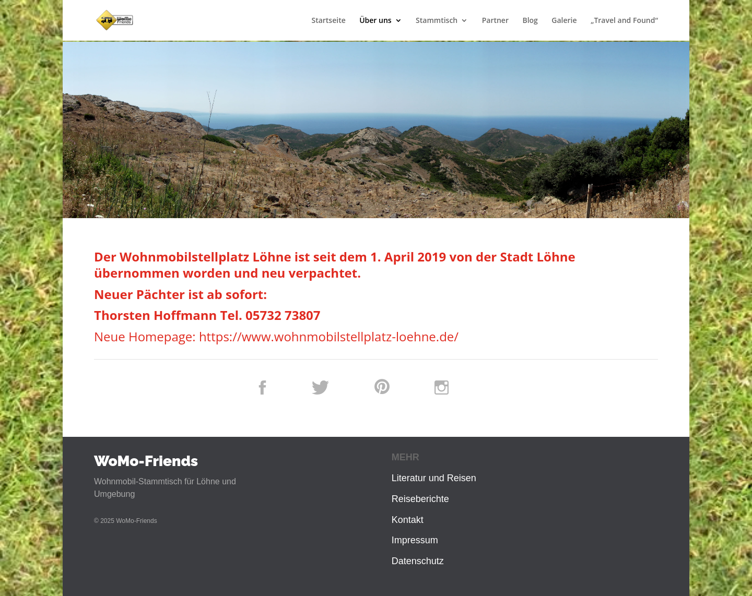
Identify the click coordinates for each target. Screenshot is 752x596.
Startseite (328, 21)
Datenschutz (418, 561)
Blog (529, 21)
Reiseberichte (420, 499)
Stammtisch (436, 21)
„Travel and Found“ (624, 21)
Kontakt (408, 520)
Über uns (375, 21)
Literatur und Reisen (434, 478)
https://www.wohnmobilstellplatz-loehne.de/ (329, 336)
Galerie (564, 21)
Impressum (415, 540)
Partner (495, 21)
